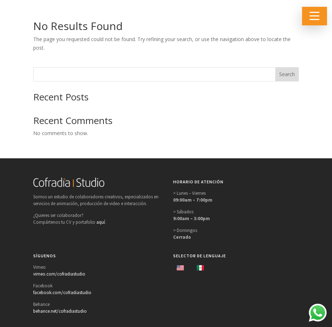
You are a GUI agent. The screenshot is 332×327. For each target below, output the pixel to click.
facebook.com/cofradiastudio (62, 292)
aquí (100, 222)
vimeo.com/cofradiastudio (59, 274)
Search (287, 74)
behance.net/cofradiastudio (60, 311)
